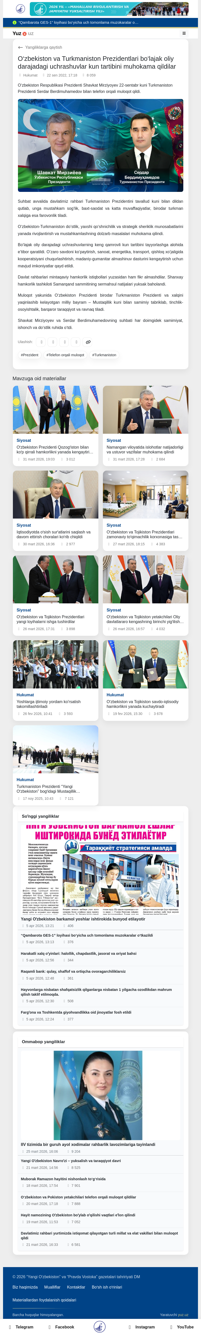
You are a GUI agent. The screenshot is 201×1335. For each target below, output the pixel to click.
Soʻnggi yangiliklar (40, 816)
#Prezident (29, 355)
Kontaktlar (76, 1287)
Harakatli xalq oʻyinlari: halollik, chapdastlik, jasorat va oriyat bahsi (79, 954)
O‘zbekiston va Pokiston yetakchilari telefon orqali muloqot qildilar (78, 1197)
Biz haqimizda (25, 1287)
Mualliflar (52, 1287)
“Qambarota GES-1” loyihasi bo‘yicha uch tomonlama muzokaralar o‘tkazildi (87, 935)
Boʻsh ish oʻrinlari (107, 1287)
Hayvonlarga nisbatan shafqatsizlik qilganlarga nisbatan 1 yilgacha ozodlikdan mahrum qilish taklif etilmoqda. (96, 992)
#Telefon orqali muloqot (65, 355)
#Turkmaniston (104, 355)
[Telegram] (41, 342)
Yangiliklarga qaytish (40, 47)
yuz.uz (183, 1315)
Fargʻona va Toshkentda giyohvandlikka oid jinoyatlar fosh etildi (76, 1012)
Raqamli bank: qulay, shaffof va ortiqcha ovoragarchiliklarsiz (73, 971)
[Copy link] (87, 342)
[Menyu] (184, 33)
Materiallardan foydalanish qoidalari (44, 1300)
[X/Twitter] (64, 342)
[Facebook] (52, 342)
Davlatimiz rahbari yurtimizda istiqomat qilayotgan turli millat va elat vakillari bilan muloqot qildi (99, 1235)
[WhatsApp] (75, 342)
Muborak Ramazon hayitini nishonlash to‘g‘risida (63, 1179)
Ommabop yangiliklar (43, 1041)
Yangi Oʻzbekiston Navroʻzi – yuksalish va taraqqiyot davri (71, 1161)
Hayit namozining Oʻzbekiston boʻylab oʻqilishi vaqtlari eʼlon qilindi (78, 1215)
